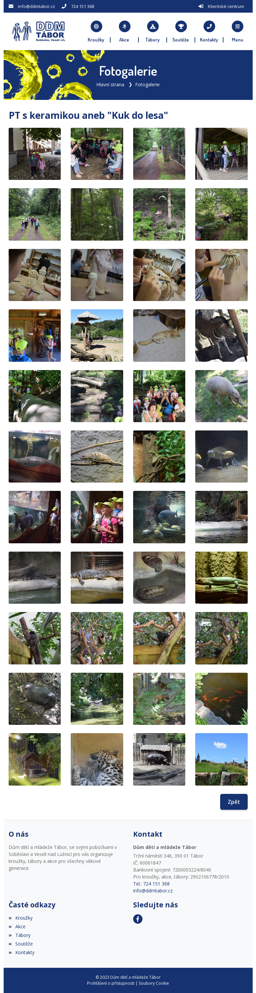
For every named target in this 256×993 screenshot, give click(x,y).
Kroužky (21, 918)
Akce (17, 926)
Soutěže (21, 944)
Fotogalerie (147, 84)
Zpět (234, 801)
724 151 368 (82, 6)
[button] (237, 31)
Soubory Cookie (154, 983)
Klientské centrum (226, 6)
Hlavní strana (110, 84)
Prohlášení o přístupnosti (110, 983)
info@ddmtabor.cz (36, 6)
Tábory (20, 935)
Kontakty (22, 952)
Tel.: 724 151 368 (151, 883)
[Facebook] (137, 919)
